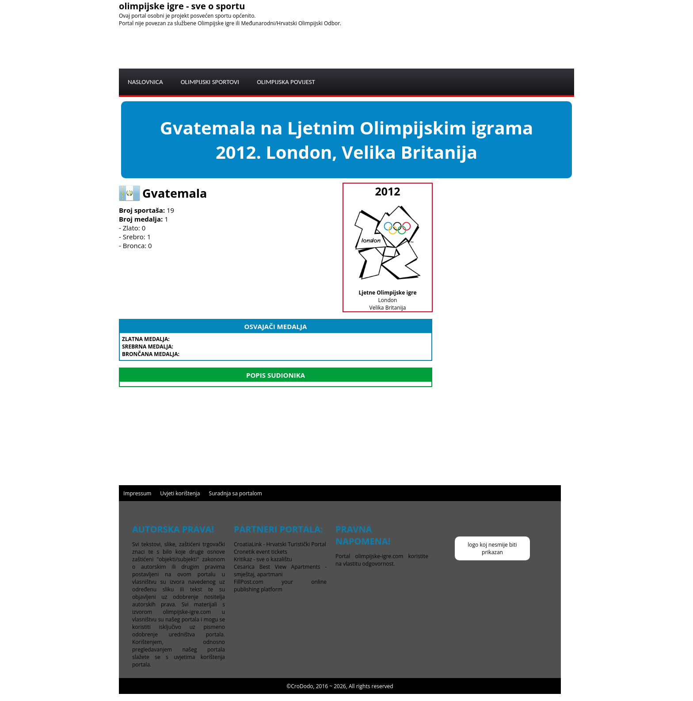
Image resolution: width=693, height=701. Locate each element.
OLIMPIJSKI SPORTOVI (210, 82)
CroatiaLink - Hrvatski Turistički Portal (280, 544)
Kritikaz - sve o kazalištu (263, 559)
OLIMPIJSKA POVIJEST (286, 82)
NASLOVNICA (145, 82)
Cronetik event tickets (260, 551)
